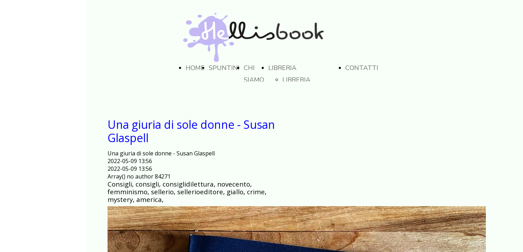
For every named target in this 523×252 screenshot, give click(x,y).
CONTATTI (361, 68)
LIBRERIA (282, 68)
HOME (195, 68)
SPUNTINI (224, 68)
